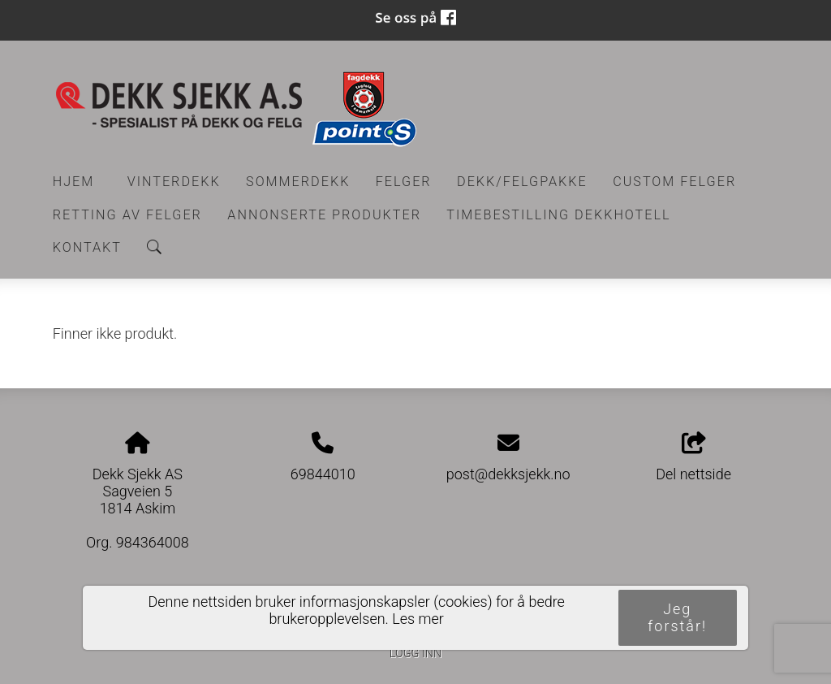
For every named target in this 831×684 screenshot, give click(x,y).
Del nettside (693, 457)
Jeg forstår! (677, 617)
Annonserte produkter (324, 215)
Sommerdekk (298, 181)
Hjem (74, 181)
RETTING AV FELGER (127, 215)
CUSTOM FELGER (674, 181)
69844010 (323, 474)
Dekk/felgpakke (522, 181)
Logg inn (415, 653)
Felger (404, 181)
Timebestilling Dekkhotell (558, 215)
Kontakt (87, 247)
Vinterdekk (174, 181)
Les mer (418, 618)
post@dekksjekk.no (508, 474)
